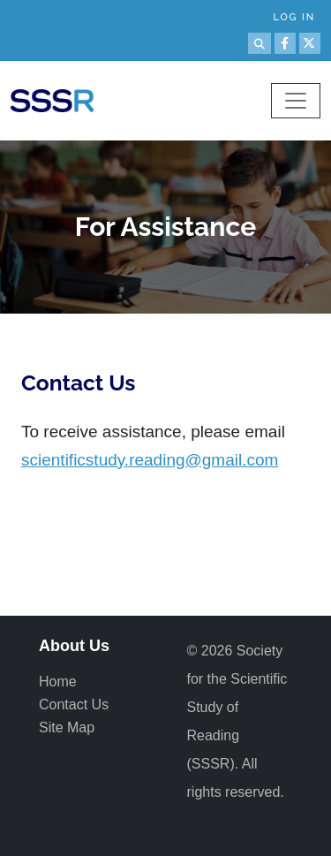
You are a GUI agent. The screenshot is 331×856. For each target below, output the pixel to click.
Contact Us (74, 704)
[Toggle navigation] (295, 100)
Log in (294, 17)
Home (58, 681)
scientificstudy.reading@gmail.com (149, 460)
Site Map (66, 727)
